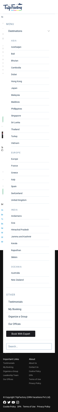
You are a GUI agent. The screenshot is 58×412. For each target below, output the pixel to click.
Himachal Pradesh (20, 229)
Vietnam (15, 143)
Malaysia (15, 94)
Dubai (14, 74)
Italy (13, 179)
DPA (31, 375)
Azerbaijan (16, 46)
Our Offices (14, 323)
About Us (33, 363)
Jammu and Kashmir (21, 236)
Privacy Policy (35, 383)
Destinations (29, 30)
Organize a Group (17, 316)
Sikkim (14, 257)
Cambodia (16, 67)
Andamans (16, 215)
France (14, 165)
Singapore (16, 115)
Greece (14, 172)
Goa (13, 222)
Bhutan (14, 60)
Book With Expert (20, 333)
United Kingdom (18, 200)
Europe (14, 158)
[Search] (29, 346)
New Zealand (17, 279)
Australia (15, 272)
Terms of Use (35, 379)
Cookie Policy (35, 371)
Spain (14, 186)
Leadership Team (10, 375)
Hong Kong (16, 81)
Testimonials (15, 301)
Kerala (14, 243)
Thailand (15, 129)
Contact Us (34, 367)
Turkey (14, 136)
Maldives (15, 101)
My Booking (14, 309)
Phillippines (16, 108)
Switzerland (16, 193)
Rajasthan (16, 250)
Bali (13, 53)
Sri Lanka (15, 122)
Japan (14, 88)
